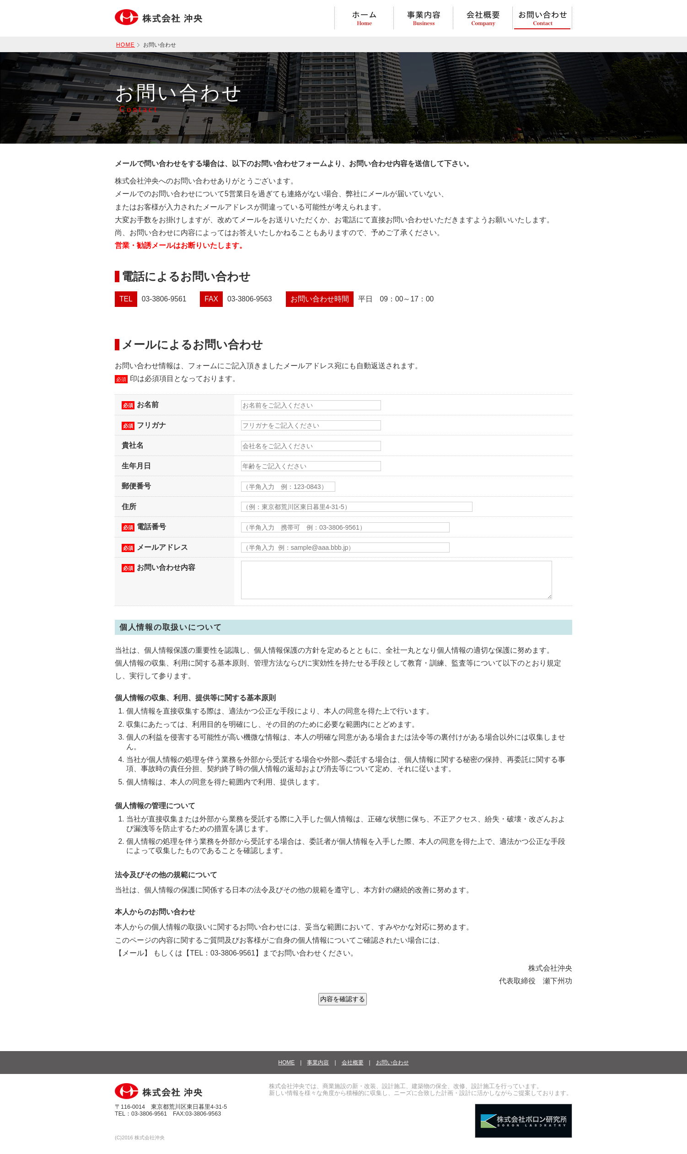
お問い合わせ (392, 1068)
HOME (125, 45)
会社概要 (353, 1068)
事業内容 (318, 1068)
